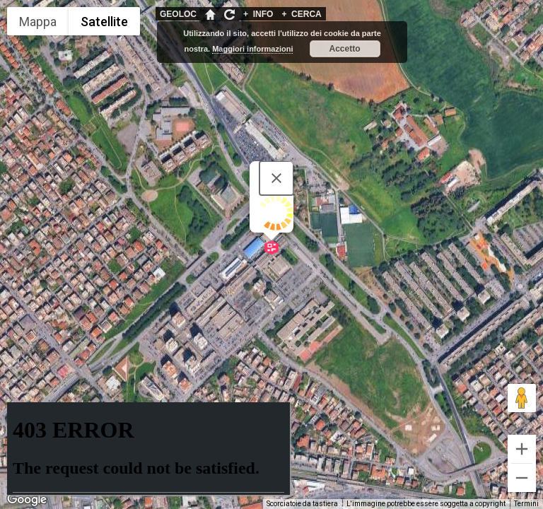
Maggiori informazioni (252, 49)
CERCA (301, 14)
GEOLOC (178, 14)
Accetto (345, 49)
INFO (258, 14)
